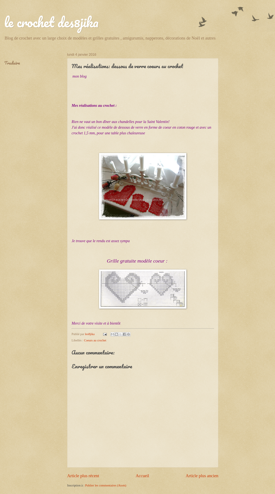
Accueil (142, 475)
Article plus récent (83, 475)
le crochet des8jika (51, 22)
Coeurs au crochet (95, 340)
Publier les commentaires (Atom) (105, 485)
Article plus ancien (202, 475)
